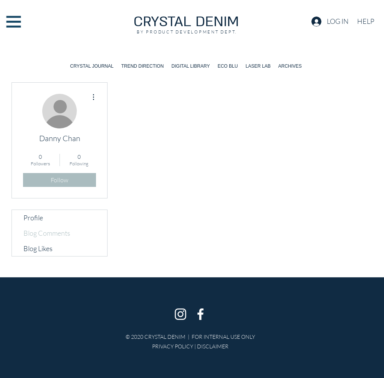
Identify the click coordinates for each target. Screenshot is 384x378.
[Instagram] (180, 314)
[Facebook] (200, 314)
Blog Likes (38, 248)
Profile (33, 217)
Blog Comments (46, 233)
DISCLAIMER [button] (212, 346)
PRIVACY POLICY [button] (172, 346)
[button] (13, 22)
